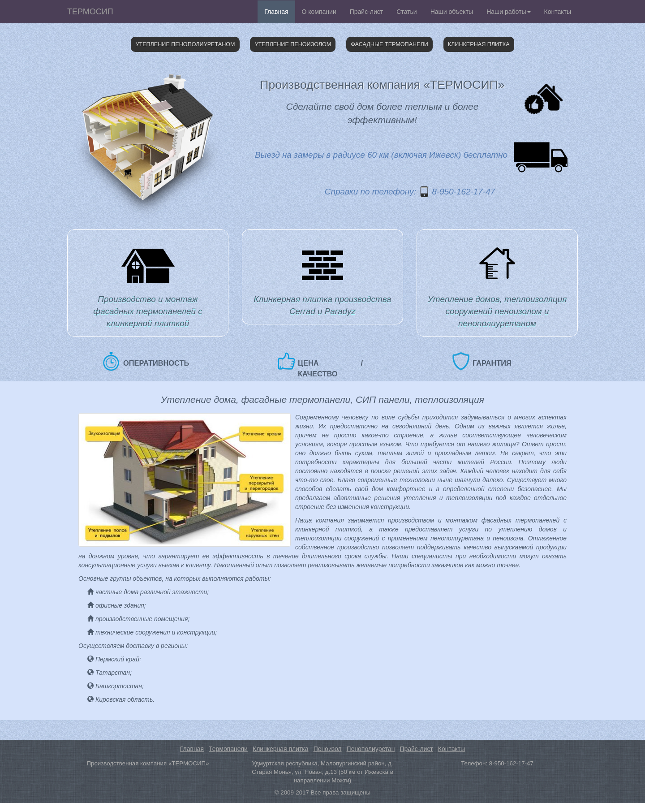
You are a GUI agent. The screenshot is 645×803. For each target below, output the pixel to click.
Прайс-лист (366, 11)
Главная (276, 11)
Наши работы (508, 11)
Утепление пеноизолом (292, 44)
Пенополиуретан (371, 748)
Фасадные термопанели (389, 44)
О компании (319, 11)
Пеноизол (328, 748)
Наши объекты (451, 11)
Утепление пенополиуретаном (185, 44)
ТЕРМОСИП (90, 11)
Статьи (406, 11)
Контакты (557, 11)
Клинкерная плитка (479, 44)
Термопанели (228, 748)
